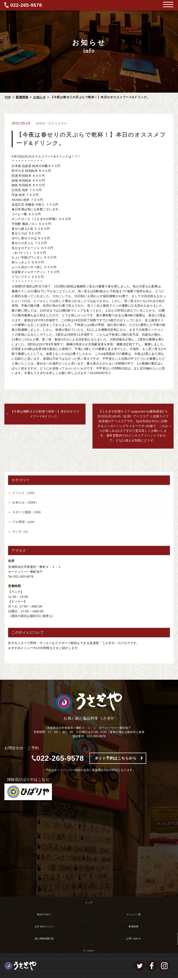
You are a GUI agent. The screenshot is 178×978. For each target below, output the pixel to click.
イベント (24, 493)
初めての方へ (44, 914)
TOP (7, 97)
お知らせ (39, 97)
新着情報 (22, 97)
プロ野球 (24, 522)
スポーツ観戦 (27, 512)
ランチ (21, 531)
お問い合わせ (133, 938)
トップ (89, 902)
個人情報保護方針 (44, 938)
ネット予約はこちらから (116, 758)
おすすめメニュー (44, 926)
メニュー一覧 (133, 914)
